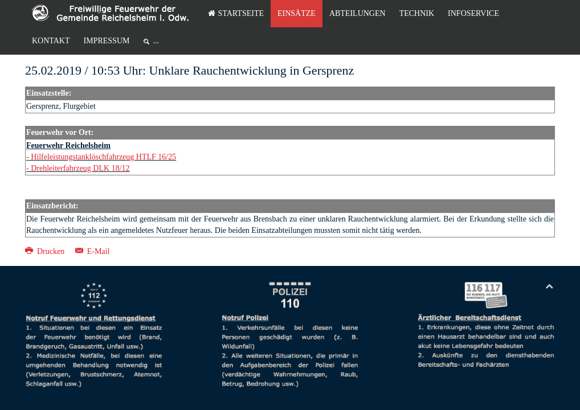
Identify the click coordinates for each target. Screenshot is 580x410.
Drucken (46, 251)
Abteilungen (357, 13)
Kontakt (51, 40)
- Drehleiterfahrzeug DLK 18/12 (78, 168)
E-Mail (92, 251)
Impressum (107, 40)
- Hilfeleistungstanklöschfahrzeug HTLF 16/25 (101, 157)
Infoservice (473, 13)
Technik (416, 13)
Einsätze (296, 13)
